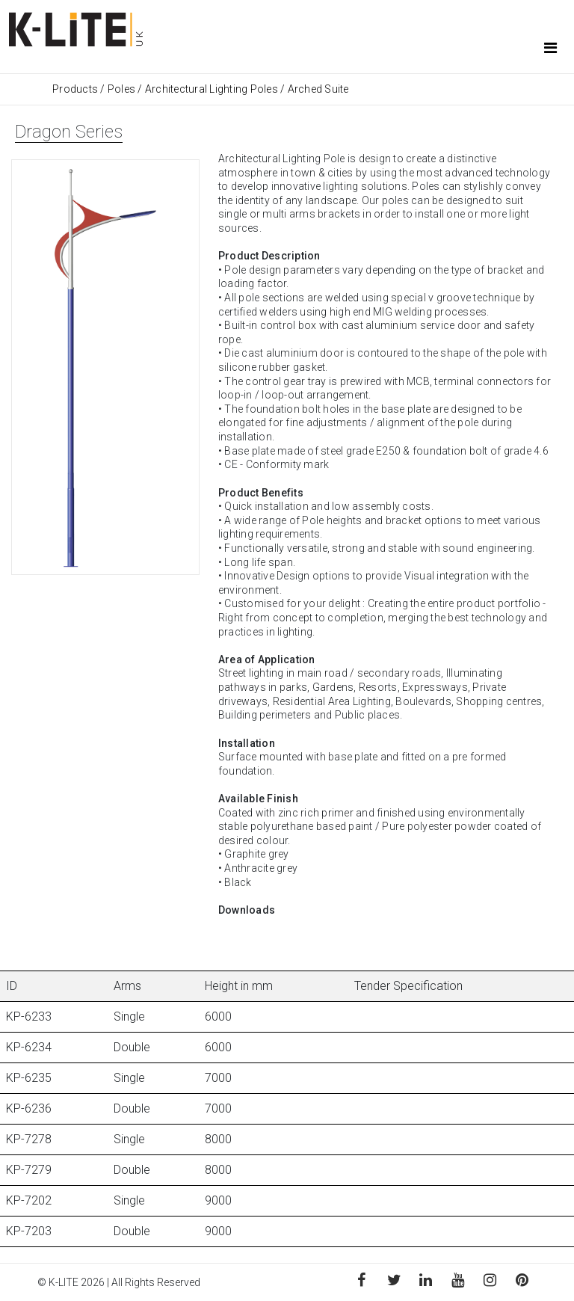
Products (76, 89)
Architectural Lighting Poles (211, 89)
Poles (121, 89)
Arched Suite (318, 89)
